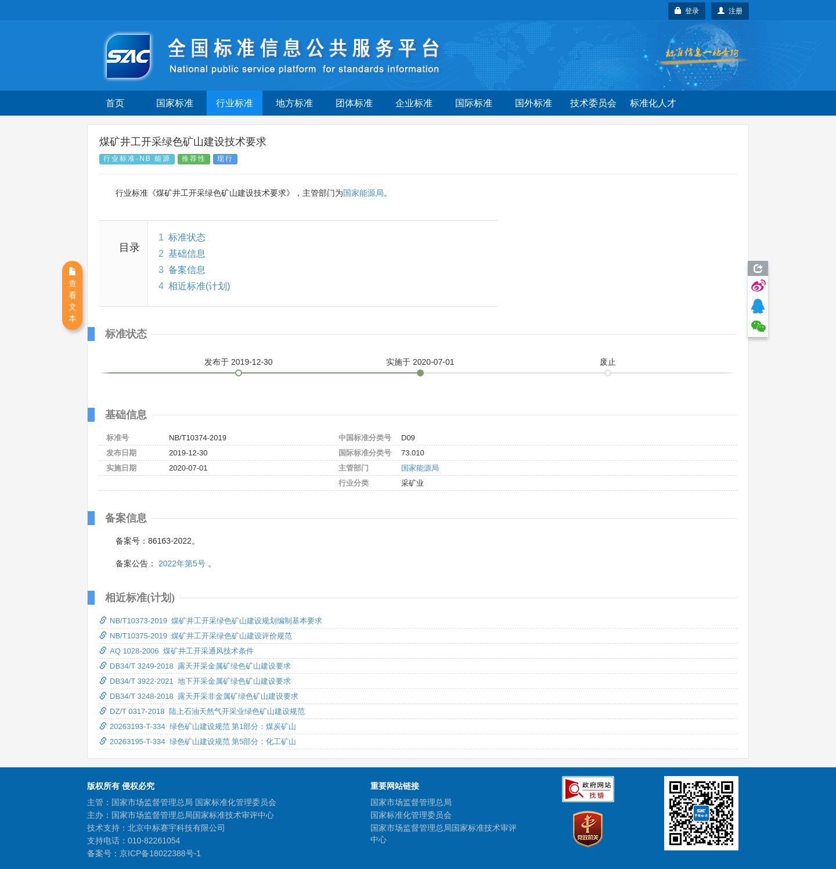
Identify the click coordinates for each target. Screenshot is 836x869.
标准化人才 (653, 103)
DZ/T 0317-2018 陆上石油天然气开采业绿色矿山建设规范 (202, 711)
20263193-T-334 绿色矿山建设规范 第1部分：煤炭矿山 (197, 726)
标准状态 (187, 237)
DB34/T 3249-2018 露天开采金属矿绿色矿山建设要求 (195, 666)
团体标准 (354, 103)
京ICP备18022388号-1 (160, 853)
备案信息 (187, 270)
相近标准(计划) (199, 286)
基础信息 (187, 253)
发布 (238, 362)
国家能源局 (363, 193)
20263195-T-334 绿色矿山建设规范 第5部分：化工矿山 (197, 741)
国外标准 (533, 103)
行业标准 (234, 103)
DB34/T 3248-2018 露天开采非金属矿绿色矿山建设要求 (198, 696)
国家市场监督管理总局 (411, 802)
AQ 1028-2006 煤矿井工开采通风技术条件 (176, 651)
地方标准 (294, 103)
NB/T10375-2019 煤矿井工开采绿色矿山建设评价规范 (195, 635)
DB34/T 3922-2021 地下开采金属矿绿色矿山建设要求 (195, 681)
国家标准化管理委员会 (411, 815)
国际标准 (473, 103)
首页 (115, 103)
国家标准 (174, 103)
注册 (730, 11)
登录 (687, 11)
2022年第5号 (182, 563)
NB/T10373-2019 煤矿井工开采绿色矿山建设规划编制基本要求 (210, 620)
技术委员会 (593, 103)
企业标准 (414, 103)
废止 (608, 362)
